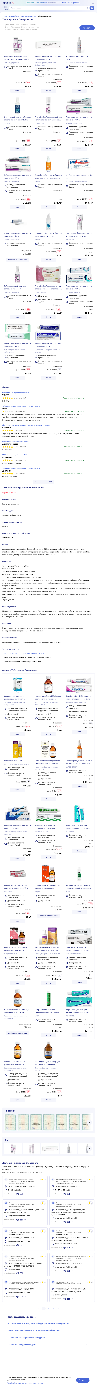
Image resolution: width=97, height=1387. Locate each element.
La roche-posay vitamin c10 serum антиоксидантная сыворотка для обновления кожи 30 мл (79, 762)
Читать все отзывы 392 (43, 482)
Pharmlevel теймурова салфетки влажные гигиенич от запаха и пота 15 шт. (48, 288)
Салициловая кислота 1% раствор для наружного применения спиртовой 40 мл (16, 698)
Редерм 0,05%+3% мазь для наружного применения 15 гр (16, 886)
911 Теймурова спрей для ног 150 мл (78, 57)
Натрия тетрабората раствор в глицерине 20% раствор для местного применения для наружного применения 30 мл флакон (47, 762)
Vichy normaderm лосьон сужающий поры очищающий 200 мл (47, 1011)
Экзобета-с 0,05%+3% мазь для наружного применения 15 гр (78, 697)
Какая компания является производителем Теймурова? (47, 1330)
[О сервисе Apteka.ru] (93, 3)
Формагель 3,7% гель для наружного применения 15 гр (78, 1011)
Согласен (83, 1380)
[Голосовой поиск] (87, 8)
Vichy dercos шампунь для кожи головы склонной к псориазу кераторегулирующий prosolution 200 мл (78, 887)
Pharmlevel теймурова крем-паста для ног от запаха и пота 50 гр (16, 58)
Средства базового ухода (16, 16)
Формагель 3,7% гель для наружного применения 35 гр (78, 826)
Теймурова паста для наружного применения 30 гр (79, 118)
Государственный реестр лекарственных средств (24, 653)
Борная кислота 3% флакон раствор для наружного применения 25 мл (15, 949)
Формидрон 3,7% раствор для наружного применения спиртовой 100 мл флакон (47, 1063)
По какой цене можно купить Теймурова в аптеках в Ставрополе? (47, 1323)
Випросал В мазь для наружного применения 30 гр (17, 826)
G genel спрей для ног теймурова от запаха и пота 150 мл (48, 234)
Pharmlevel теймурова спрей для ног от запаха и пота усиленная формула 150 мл (48, 119)
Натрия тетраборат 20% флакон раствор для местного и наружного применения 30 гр (48, 698)
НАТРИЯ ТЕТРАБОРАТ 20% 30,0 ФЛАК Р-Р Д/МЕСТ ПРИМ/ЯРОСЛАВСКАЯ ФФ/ (16, 1011)
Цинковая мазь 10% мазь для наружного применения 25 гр (78, 948)
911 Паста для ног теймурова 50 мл (79, 176)
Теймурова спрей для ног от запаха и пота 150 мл (15, 287)
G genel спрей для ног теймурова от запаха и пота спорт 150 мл (17, 118)
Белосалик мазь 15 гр (13, 760)
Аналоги (87, 27)
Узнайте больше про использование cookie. (25, 1383)
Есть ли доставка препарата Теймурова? (47, 1337)
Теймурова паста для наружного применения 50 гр (48, 57)
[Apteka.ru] (8, 2)
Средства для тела (30, 16)
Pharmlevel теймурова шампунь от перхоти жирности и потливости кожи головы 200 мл (79, 235)
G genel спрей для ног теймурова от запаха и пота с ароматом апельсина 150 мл (48, 177)
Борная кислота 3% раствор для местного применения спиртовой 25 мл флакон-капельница (48, 887)
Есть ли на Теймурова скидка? (47, 1344)
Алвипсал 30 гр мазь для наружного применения (45, 826)
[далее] (89, 1122)
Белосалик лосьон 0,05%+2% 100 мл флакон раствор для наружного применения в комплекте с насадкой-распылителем (47, 949)
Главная (5, 16)
